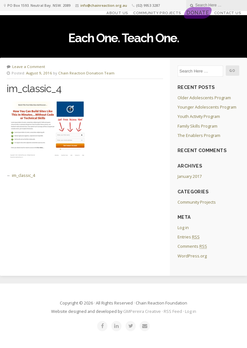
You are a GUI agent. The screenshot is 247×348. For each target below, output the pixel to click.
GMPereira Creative (142, 311)
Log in (183, 227)
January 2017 (190, 176)
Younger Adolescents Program (207, 107)
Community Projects (157, 13)
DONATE (198, 13)
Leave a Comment (28, 66)
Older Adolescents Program (204, 98)
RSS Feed (173, 311)
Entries (189, 237)
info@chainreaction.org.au (103, 5)
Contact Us (227, 13)
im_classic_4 (23, 175)
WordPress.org (192, 256)
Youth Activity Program (199, 116)
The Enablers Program (199, 135)
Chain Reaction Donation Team (86, 73)
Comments (192, 246)
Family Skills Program (197, 126)
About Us (117, 13)
